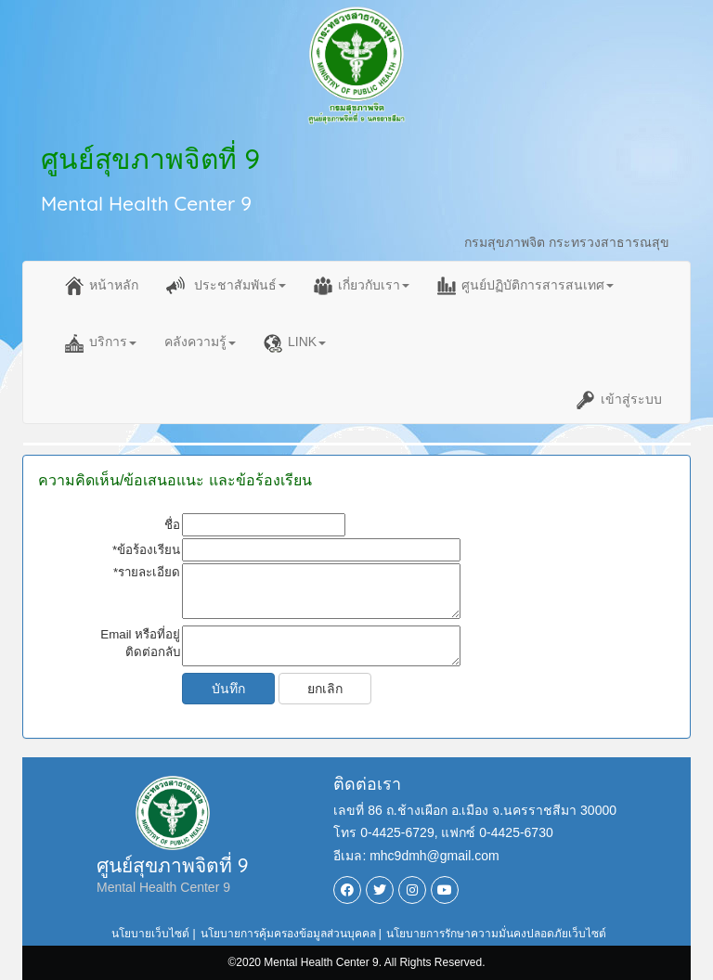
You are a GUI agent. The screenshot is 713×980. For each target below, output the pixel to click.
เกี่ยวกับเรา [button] (361, 286)
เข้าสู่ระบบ (619, 400)
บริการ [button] (100, 343)
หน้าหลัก (101, 286)
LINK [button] (295, 343)
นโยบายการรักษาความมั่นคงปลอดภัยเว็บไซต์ (496, 933)
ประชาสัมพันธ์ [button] (226, 286)
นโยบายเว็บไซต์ (150, 933)
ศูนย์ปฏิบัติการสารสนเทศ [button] (525, 286)
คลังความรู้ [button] (200, 341)
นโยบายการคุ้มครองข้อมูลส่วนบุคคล (288, 933)
